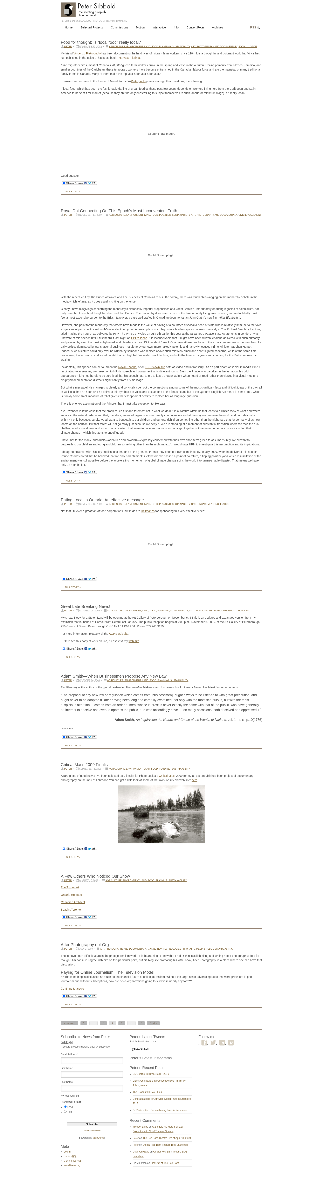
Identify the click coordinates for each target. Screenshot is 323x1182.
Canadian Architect (73, 902)
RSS (253, 27)
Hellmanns (147, 511)
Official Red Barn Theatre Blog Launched (165, 1144)
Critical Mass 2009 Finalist (85, 764)
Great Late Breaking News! (85, 606)
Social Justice (248, 46)
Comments (73, 1160)
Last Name (67, 1082)
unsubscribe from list (92, 1130)
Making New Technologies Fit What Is (171, 949)
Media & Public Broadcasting (214, 949)
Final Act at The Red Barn (165, 1163)
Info (176, 27)
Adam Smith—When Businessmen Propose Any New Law (114, 676)
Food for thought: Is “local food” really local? (101, 42)
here (194, 780)
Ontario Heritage (71, 894)
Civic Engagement (250, 215)
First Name (67, 1068)
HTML (70, 1107)
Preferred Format (71, 1102)
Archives (217, 27)
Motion (140, 27)
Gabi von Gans (141, 1151)
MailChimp (98, 1137)
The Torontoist (70, 887)
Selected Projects (92, 27)
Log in (67, 1151)
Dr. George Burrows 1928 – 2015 (151, 1074)
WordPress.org (72, 1165)
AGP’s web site (118, 633)
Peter (68, 46)
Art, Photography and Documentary (214, 46)
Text (69, 1111)
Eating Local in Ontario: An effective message (102, 500)
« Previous (69, 1023)
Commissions (119, 27)
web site (134, 641)
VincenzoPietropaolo (87, 53)
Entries (70, 1156)
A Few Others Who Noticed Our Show (95, 876)
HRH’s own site (155, 367)
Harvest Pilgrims (129, 57)
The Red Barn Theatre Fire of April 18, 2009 (167, 1138)
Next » (153, 1023)
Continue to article (72, 988)
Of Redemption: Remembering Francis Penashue (160, 1110)
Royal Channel (127, 367)
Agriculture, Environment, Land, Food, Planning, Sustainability (149, 46)
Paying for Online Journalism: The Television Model (107, 972)
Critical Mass (167, 775)
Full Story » (73, 191)
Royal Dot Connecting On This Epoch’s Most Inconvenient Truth (119, 210)
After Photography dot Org (85, 944)
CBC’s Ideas (139, 338)
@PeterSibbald (140, 1049)
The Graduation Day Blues (147, 1092)
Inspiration (222, 504)
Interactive (159, 27)
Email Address (69, 1054)
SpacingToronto (71, 909)
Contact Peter (195, 27)
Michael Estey (140, 1126)
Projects (243, 610)
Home (69, 27)
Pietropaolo (138, 81)
